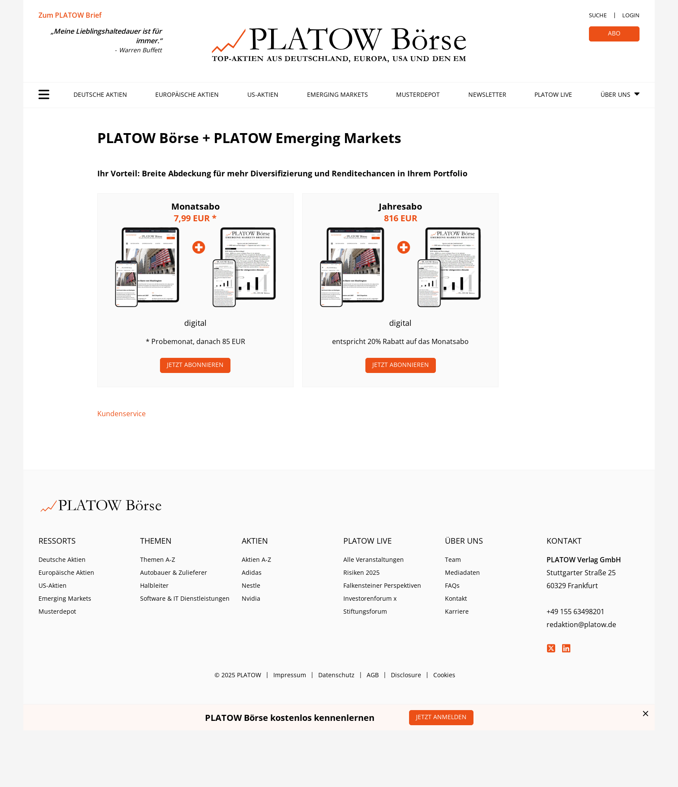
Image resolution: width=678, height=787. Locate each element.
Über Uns (615, 94)
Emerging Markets (337, 94)
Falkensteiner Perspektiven (382, 585)
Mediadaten (462, 572)
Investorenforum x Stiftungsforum (370, 604)
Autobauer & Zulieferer (173, 572)
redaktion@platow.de (581, 624)
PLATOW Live (553, 94)
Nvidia (251, 598)
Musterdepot (418, 94)
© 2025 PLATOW (237, 675)
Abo (614, 33)
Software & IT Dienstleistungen (185, 598)
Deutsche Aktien (100, 94)
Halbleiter (154, 585)
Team (453, 559)
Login (631, 15)
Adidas (252, 572)
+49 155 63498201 (575, 611)
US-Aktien (262, 94)
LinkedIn (566, 648)
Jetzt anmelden (441, 717)
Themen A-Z (157, 559)
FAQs (452, 585)
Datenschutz (336, 675)
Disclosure (406, 675)
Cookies (444, 675)
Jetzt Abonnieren (195, 364)
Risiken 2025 (361, 572)
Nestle (251, 585)
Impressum (289, 675)
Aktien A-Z (256, 559)
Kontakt (456, 598)
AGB (373, 675)
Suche (598, 15)
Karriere (457, 611)
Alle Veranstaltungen (373, 559)
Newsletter (487, 94)
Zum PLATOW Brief (70, 15)
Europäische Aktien (187, 94)
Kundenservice (121, 413)
